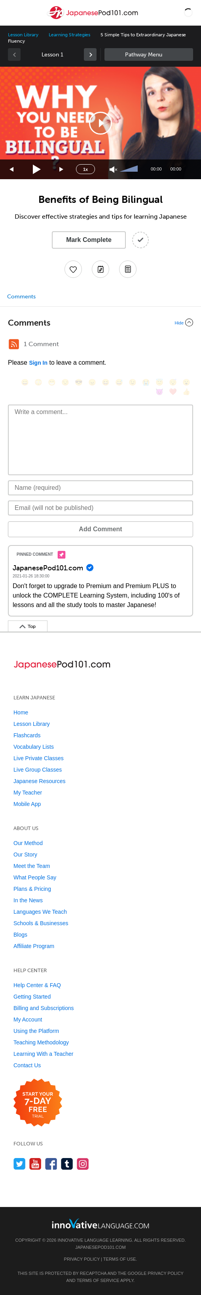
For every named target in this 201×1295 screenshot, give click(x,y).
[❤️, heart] (173, 392)
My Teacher (27, 792)
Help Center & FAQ (37, 985)
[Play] (37, 169)
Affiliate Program (33, 946)
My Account (27, 1019)
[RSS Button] (14, 344)
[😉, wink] (132, 382)
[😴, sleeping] (173, 382)
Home (20, 712)
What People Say (34, 877)
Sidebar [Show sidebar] (148, 54)
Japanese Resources (39, 781)
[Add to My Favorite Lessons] (73, 269)
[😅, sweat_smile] (119, 382)
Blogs (20, 934)
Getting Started (32, 996)
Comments (21, 296)
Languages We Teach (40, 912)
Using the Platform (36, 1031)
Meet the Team (31, 866)
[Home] (93, 18)
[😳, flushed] (38, 382)
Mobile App (27, 804)
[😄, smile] (25, 382)
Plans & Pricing (32, 889)
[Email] (100, 507)
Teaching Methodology (41, 1042)
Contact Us (27, 1065)
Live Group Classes (37, 770)
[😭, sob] (146, 382)
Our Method (28, 843)
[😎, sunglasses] (78, 382)
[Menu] (12, 12)
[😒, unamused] (65, 382)
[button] (188, 12)
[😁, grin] (52, 382)
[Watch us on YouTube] (35, 1164)
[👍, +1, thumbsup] (186, 392)
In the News (28, 900)
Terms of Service (98, 1280)
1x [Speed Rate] (85, 169)
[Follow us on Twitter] (19, 1164)
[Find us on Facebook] (51, 1164)
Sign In (38, 363)
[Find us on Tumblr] (67, 1164)
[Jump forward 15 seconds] (61, 169)
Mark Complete (89, 239)
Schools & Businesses (40, 923)
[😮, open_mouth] (186, 382)
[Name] (100, 487)
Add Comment (100, 529)
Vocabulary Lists (33, 747)
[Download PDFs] (128, 269)
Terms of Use (119, 1259)
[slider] (129, 169)
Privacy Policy (82, 1259)
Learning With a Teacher (43, 1054)
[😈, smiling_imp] (159, 392)
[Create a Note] (100, 269)
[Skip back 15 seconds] (11, 169)
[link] (90, 54)
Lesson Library (23, 34)
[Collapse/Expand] (100, 322)
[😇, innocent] (159, 382)
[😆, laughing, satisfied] (105, 382)
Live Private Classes (38, 758)
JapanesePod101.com (100, 1247)
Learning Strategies (69, 34)
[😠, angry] (92, 382)
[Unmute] (113, 169)
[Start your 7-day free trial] (37, 1103)
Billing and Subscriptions (43, 1008)
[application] (100, 123)
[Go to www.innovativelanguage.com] (100, 1223)
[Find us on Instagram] (83, 1164)
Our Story (25, 854)
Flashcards (26, 735)
